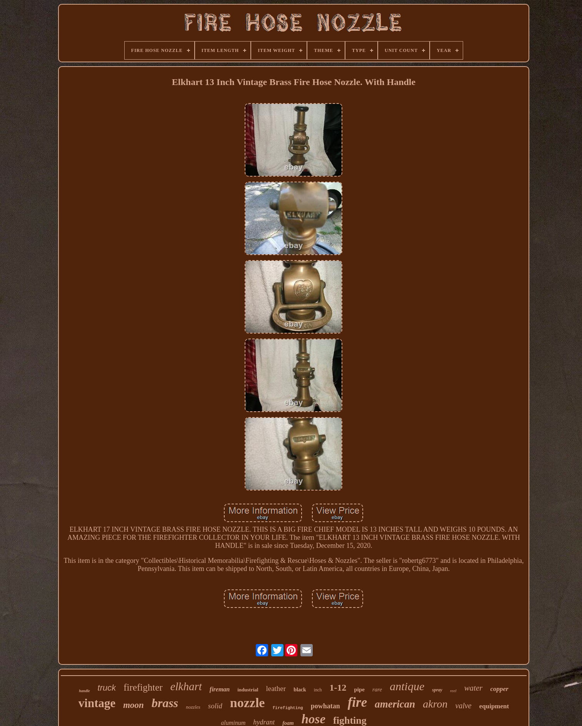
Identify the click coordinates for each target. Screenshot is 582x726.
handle (84, 691)
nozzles (193, 707)
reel (453, 690)
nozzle (247, 703)
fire (357, 702)
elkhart (186, 686)
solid (215, 706)
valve (463, 705)
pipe (359, 689)
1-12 (337, 688)
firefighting (287, 708)
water (473, 688)
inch (318, 690)
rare (377, 689)
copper (499, 689)
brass (165, 703)
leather (276, 688)
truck (107, 688)
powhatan (325, 706)
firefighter (142, 687)
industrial (247, 690)
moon (133, 705)
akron (435, 704)
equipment (494, 706)
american (395, 704)
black (300, 690)
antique (407, 686)
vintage (96, 703)
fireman (220, 689)
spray (437, 690)
